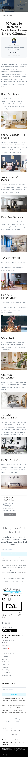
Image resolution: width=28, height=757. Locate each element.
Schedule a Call (6, 667)
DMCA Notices (6, 672)
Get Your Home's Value (8, 653)
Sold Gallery (5, 678)
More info (18, 750)
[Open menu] (26, 2)
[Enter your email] (15, 549)
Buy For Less (5, 643)
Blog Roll (8, 500)
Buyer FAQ (5, 656)
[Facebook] (3, 623)
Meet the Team (6, 651)
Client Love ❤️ (6, 648)
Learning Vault (5, 664)
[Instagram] (9, 623)
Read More (10, 514)
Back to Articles (7, 15)
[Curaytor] (9, 632)
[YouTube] (6, 623)
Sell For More (5, 645)
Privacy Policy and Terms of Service (14, 715)
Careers (4, 681)
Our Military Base (6, 662)
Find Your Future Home (8, 640)
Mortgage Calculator (7, 675)
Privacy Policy (5, 670)
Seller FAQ (4, 659)
